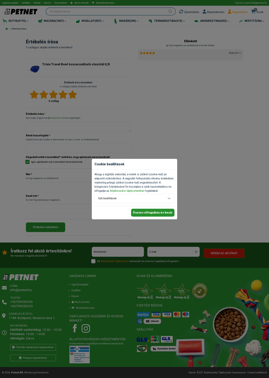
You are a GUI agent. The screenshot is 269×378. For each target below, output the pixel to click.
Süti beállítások (107, 198)
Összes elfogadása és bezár (153, 212)
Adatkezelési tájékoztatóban (127, 190)
